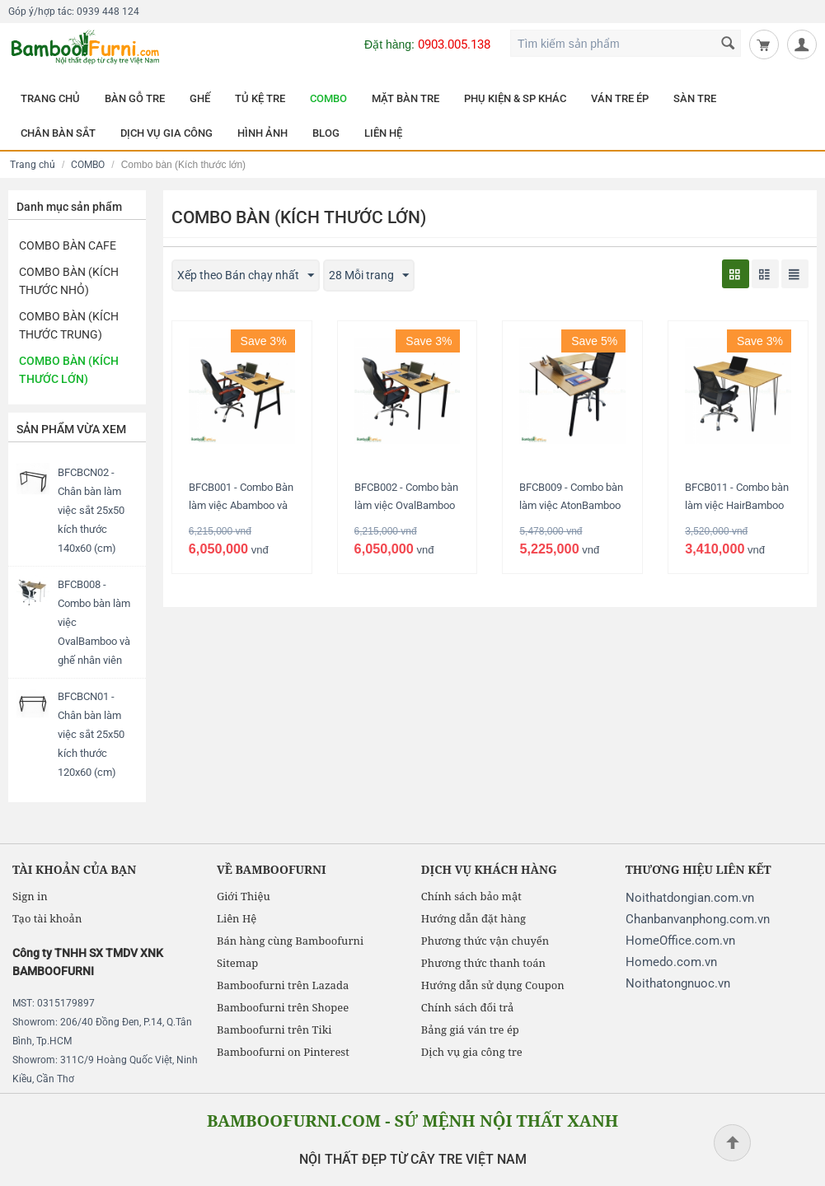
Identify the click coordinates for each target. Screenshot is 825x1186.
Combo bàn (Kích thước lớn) (69, 369)
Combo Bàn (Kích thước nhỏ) (69, 280)
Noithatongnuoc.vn (678, 983)
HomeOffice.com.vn (680, 940)
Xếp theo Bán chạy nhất (245, 276)
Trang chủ (32, 164)
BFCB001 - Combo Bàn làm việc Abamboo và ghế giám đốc (241, 505)
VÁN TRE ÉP (620, 98)
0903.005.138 (454, 44)
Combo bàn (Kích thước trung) (69, 325)
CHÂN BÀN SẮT (58, 133)
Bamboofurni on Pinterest (283, 1051)
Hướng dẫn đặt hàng (473, 918)
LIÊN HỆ (383, 133)
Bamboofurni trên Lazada (283, 985)
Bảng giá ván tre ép (470, 1029)
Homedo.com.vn (671, 962)
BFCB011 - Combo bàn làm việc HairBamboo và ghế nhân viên (737, 505)
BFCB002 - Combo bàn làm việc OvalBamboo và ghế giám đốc (406, 505)
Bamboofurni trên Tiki (274, 1029)
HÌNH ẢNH (262, 133)
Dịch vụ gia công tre (472, 1051)
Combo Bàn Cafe (67, 245)
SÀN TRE (694, 98)
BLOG (326, 133)
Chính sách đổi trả (467, 1007)
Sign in (30, 896)
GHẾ (200, 98)
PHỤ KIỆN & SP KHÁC (515, 98)
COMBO (328, 98)
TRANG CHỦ (50, 98)
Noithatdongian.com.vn (690, 897)
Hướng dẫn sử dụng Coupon (493, 985)
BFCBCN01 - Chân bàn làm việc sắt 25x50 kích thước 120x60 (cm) (91, 734)
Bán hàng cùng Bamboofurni (290, 940)
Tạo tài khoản (47, 918)
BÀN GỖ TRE (135, 98)
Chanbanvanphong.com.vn (698, 919)
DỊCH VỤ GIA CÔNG (166, 133)
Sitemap (237, 962)
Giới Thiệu (243, 896)
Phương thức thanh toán (483, 962)
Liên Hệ (236, 918)
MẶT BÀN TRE (405, 98)
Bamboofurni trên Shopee (283, 1007)
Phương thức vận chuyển (485, 940)
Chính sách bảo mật (471, 896)
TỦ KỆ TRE (260, 98)
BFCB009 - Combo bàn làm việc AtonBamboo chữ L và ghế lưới (571, 505)
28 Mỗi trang (369, 276)
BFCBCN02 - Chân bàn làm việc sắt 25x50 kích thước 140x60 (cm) (91, 510)
